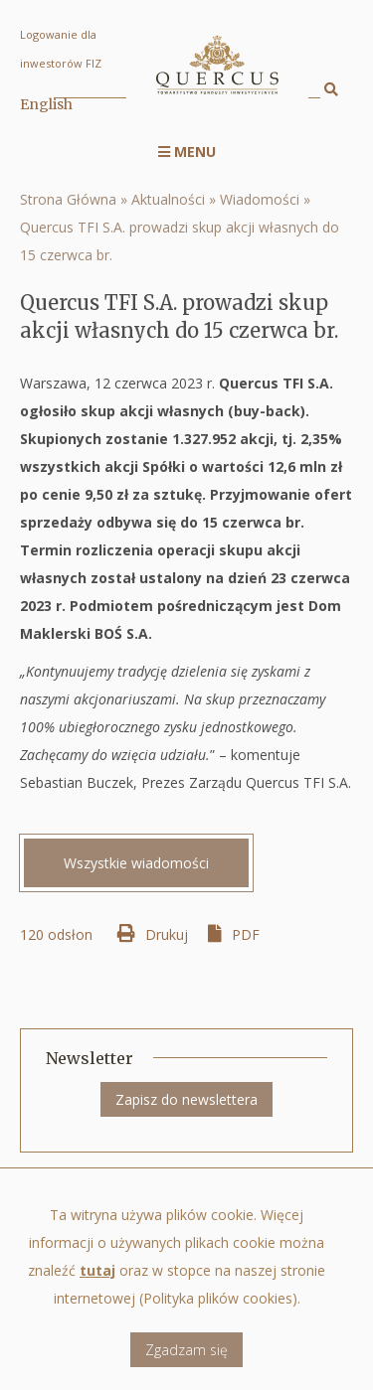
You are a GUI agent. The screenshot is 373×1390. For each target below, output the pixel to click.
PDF (246, 934)
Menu (187, 151)
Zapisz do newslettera (186, 1099)
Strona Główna (68, 199)
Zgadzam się (186, 1361)
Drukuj (166, 934)
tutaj (97, 1282)
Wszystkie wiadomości (136, 862)
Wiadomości (259, 199)
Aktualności (168, 199)
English (46, 104)
